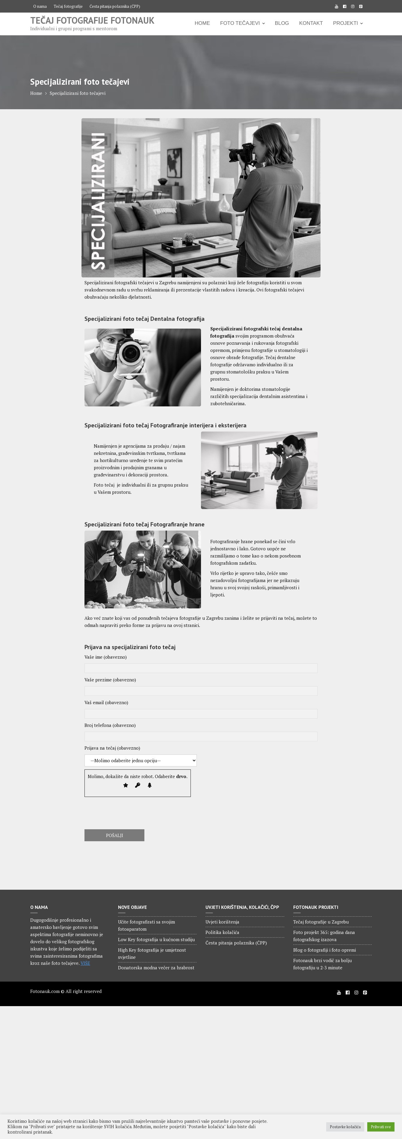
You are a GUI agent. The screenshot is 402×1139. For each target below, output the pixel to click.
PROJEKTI (345, 23)
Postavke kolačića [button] (345, 1126)
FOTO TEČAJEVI (240, 23)
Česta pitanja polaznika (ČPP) (115, 6)
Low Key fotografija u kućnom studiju (156, 939)
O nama (40, 6)
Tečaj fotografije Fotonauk (92, 20)
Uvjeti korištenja (222, 922)
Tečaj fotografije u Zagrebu (321, 922)
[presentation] (130, 811)
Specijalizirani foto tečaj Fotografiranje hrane (144, 524)
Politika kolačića (222, 932)
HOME (202, 23)
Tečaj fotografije (68, 6)
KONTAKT (311, 23)
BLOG (282, 23)
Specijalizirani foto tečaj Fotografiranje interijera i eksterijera (165, 425)
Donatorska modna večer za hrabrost (156, 968)
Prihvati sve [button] (381, 1126)
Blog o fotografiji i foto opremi (324, 950)
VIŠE (85, 963)
